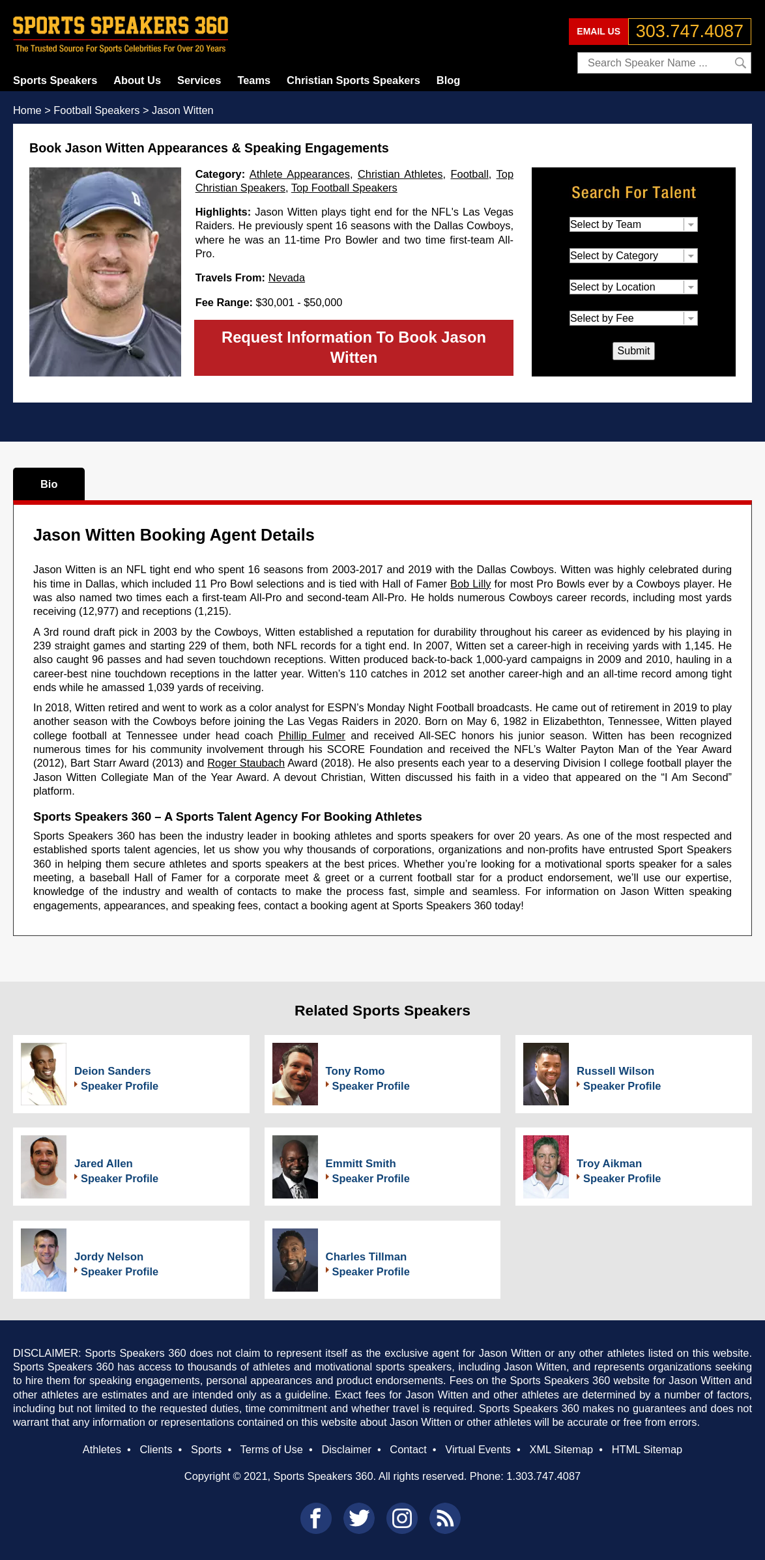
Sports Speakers (55, 80)
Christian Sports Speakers (353, 80)
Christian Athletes (400, 174)
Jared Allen (103, 1163)
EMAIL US (598, 31)
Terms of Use (271, 1449)
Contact (408, 1449)
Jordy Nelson (108, 1257)
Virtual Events (478, 1449)
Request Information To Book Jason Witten (354, 347)
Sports (206, 1449)
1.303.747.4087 (543, 1476)
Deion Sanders (112, 1071)
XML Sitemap (561, 1449)
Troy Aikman (609, 1163)
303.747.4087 (689, 31)
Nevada (286, 277)
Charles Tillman (366, 1257)
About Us (137, 80)
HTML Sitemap (647, 1449)
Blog (448, 80)
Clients (155, 1449)
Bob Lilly (470, 583)
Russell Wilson (615, 1071)
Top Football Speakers (344, 187)
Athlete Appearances (300, 174)
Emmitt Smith (361, 1163)
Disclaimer (346, 1449)
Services (199, 80)
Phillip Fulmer (311, 735)
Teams (253, 80)
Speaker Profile (119, 1086)
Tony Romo (355, 1071)
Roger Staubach (246, 763)
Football (470, 174)
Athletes (102, 1449)
